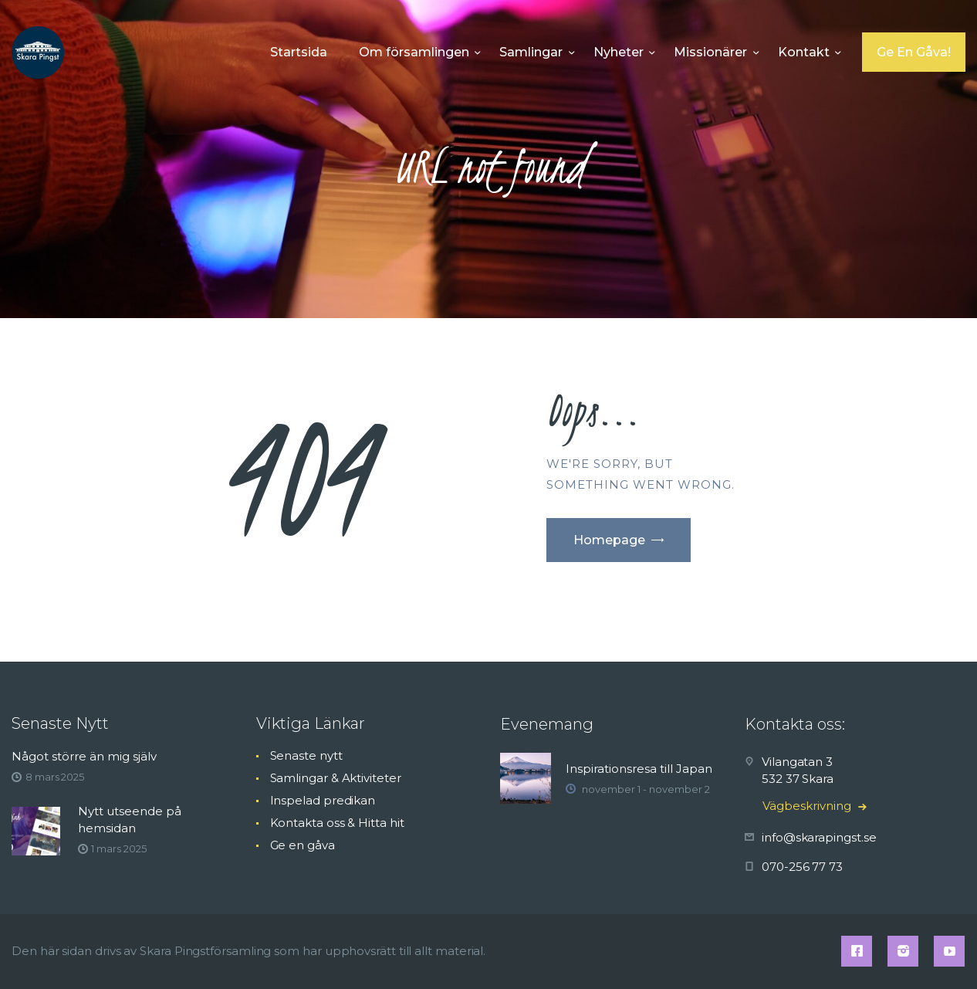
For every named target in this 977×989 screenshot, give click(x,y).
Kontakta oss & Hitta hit (337, 822)
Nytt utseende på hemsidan (129, 819)
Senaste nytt (306, 755)
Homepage (609, 540)
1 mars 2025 (118, 848)
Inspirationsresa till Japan (639, 768)
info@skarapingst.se (819, 837)
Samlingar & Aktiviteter (335, 778)
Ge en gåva (302, 845)
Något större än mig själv (84, 756)
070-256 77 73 (802, 866)
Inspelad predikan (323, 800)
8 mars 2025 (54, 777)
